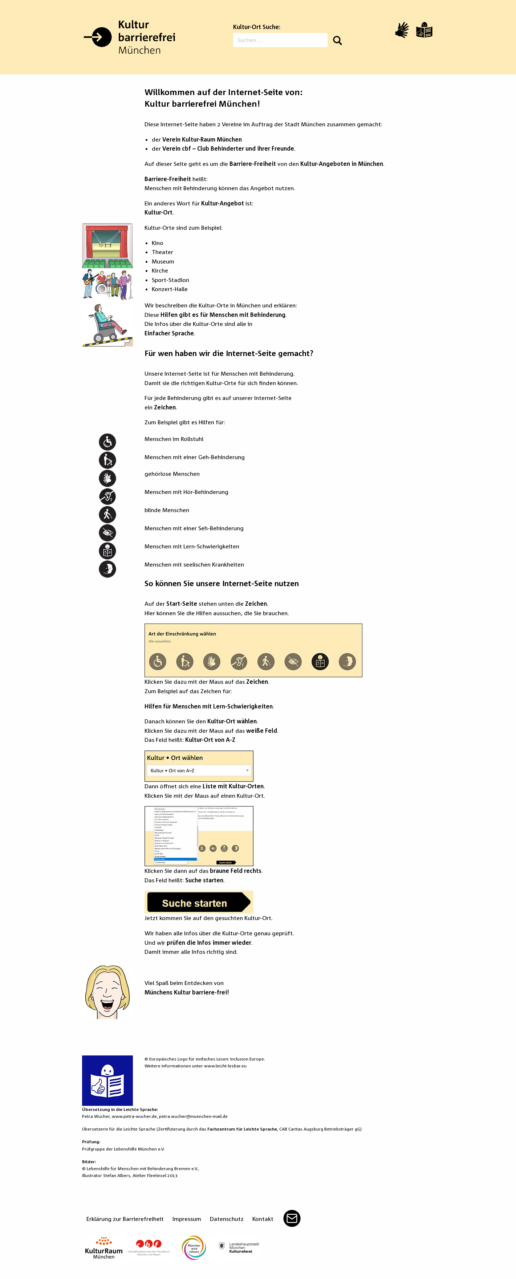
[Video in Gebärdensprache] (402, 30)
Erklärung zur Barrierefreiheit (125, 1218)
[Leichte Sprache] (424, 30)
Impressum (186, 1218)
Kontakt (262, 1218)
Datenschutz (227, 1218)
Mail (292, 1218)
